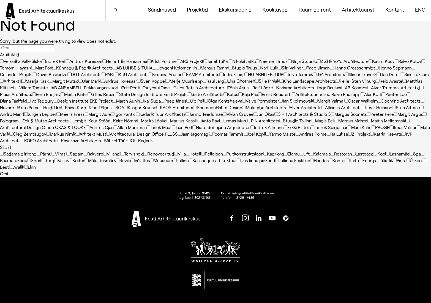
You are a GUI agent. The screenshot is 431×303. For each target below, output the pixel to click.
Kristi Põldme (162, 61)
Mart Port (42, 67)
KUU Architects (132, 74)
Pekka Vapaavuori (99, 87)
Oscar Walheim (361, 100)
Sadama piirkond (18, 153)
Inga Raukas (327, 87)
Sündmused (162, 9)
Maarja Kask (35, 81)
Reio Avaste (389, 81)
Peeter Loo (394, 94)
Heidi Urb (50, 107)
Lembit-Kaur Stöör (89, 120)
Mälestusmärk (100, 160)
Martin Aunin (126, 100)
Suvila (123, 160)
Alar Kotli (371, 94)
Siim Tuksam (415, 74)
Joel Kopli (255, 133)
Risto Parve (27, 107)
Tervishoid (132, 153)
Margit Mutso (63, 81)
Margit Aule (98, 114)
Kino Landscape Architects (307, 81)
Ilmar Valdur (403, 127)
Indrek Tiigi (231, 74)
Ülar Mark (89, 81)
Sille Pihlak (267, 81)
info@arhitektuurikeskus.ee (253, 193)
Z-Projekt (359, 133)
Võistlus (140, 160)
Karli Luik (267, 67)
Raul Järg (213, 81)
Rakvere (93, 153)
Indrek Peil (54, 61)
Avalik (17, 167)
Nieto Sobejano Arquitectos (221, 127)
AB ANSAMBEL (64, 87)
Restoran (341, 153)
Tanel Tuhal (216, 61)
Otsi (4, 173)
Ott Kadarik (140, 140)
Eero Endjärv (46, 94)
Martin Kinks (74, 94)
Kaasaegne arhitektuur (213, 160)
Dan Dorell (389, 74)
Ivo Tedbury (40, 100)
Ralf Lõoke (261, 87)
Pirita (399, 160)
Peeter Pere (380, 114)
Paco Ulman (316, 67)
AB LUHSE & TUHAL (134, 67)
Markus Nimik (61, 133)
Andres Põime (311, 133)
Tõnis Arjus (236, 87)
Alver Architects (303, 107)
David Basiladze (50, 74)
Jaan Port (182, 127)
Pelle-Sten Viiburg (356, 81)
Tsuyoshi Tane (154, 87)
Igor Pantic (123, 114)
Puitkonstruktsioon (243, 153)
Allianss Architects (341, 107)
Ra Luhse (337, 133)
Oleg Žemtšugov (27, 133)
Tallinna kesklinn (292, 160)
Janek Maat (159, 127)
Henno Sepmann (393, 67)
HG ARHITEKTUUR (263, 74)
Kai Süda (150, 100)
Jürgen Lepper (40, 114)
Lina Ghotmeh (239, 81)
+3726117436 (244, 197)
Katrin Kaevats (386, 133)
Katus (230, 94)
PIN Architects (263, 120)
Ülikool (414, 160)
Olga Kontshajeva (223, 100)
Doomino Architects (399, 100)
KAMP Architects (200, 74)
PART (108, 74)
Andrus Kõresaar (84, 61)
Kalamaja (320, 153)
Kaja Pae (248, 94)
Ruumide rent (315, 9)
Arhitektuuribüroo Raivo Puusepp (326, 94)
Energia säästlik (376, 160)
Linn (30, 167)
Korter (76, 160)
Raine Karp (73, 107)
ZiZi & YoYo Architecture (343, 61)
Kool (380, 153)
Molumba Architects (264, 107)
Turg (48, 160)
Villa (180, 153)
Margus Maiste (351, 120)
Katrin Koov (382, 61)
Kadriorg (273, 153)
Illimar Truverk (361, 74)
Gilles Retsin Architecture (197, 87)
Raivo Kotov (408, 61)
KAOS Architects (174, 107)
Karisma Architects (293, 87)
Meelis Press (70, 114)
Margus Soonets (349, 114)
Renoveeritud (159, 153)
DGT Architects (84, 74)
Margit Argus (408, 114)
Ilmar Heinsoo (377, 107)
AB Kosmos (354, 87)
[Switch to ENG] (420, 10)
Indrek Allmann (267, 127)
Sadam (75, 153)
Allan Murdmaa (130, 127)
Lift (305, 153)
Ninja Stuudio (302, 61)
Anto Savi (209, 120)
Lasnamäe (398, 153)
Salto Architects (205, 94)
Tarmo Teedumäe (204, 114)
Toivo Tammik (298, 74)
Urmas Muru (233, 120)
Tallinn (181, 160)
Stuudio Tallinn (295, 120)
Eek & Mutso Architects (44, 120)
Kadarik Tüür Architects (161, 114)
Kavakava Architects (79, 140)
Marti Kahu (360, 127)
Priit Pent (128, 87)
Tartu (352, 160)
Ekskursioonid (235, 9)
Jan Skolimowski (296, 100)
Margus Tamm (212, 67)
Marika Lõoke (152, 120)
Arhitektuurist (358, 9)
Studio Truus (242, 67)
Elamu (292, 153)
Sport (34, 160)
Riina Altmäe (406, 107)
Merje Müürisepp (184, 81)
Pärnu (44, 153)
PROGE (380, 127)
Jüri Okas (263, 114)
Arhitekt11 (11, 81)
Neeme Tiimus (272, 61)
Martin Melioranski (386, 120)
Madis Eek (323, 120)
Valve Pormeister (260, 100)
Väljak (61, 160)
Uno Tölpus (99, 107)
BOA (118, 107)
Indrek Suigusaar (329, 127)
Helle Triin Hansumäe (124, 61)
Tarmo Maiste (281, 133)
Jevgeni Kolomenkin (176, 67)
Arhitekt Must (91, 133)
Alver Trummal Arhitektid (393, 87)
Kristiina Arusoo (165, 74)
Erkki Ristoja (297, 127)
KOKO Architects (39, 140)
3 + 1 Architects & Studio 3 (302, 114)
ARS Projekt (190, 61)
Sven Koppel (151, 81)
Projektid (197, 9)
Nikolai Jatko (242, 61)
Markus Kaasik (182, 120)
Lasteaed (363, 153)
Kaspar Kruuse (140, 107)
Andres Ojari (100, 127)
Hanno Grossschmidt (352, 67)
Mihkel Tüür (114, 140)
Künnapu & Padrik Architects (83, 67)
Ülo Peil (195, 100)
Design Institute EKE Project (83, 100)
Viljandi (112, 153)
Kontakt (394, 9)
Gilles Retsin (102, 94)
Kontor (337, 160)
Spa (415, 153)
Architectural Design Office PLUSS (142, 133)
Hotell (193, 153)
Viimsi (58, 153)
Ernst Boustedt (275, 94)
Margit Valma (329, 100)
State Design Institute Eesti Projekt (152, 94)
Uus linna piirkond (256, 160)
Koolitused (275, 9)
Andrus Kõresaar (118, 81)
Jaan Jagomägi (193, 133)
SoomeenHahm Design (217, 107)
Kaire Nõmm (123, 120)
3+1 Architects (329, 74)
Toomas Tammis (226, 133)
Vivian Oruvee (238, 114)
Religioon (212, 153)
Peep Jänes (173, 100)
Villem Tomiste (32, 87)
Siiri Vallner (290, 67)
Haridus (319, 160)
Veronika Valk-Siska (21, 61)
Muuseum (161, 160)
